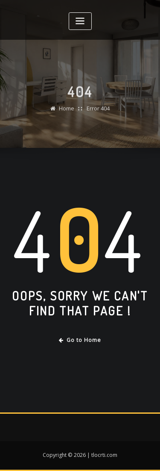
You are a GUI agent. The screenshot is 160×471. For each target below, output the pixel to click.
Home (66, 111)
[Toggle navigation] (80, 21)
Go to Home (80, 340)
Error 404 (98, 111)
